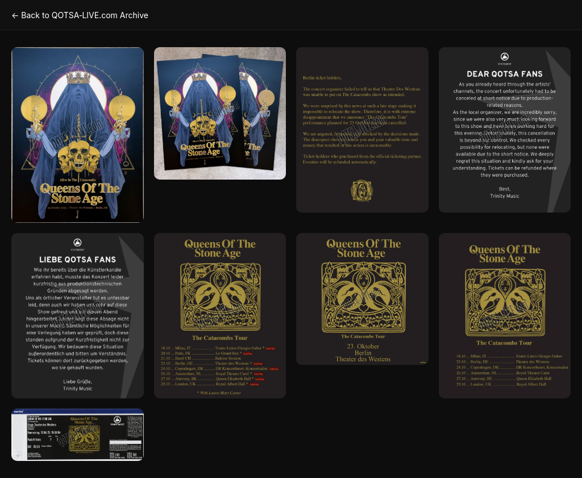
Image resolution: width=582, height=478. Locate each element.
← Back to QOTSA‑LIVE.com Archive (79, 15)
